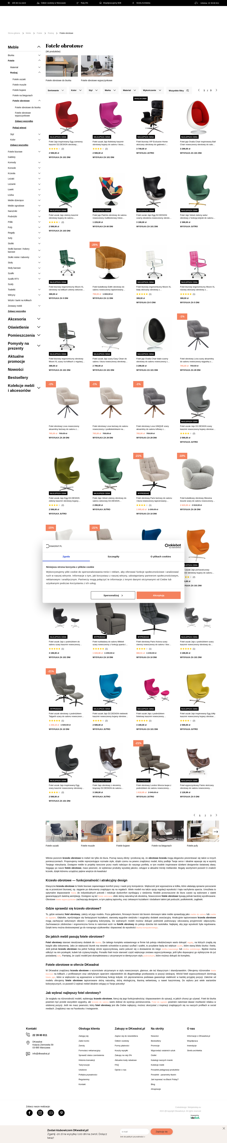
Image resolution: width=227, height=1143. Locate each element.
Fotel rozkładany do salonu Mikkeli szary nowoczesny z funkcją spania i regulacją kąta (109, 643)
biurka (98, 942)
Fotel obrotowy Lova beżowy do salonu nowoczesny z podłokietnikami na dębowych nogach (110, 428)
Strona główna (14, 33)
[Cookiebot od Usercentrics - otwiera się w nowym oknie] (167, 546)
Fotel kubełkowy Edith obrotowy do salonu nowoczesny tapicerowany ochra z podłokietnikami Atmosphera (109, 288)
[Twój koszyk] (213, 13)
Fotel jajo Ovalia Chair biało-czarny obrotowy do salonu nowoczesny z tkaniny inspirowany (152, 360)
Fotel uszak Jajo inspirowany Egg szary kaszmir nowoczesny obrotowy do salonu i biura (65, 787)
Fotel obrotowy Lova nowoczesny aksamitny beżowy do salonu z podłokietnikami (64, 428)
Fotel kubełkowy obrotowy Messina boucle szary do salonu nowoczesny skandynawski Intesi (196, 499)
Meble (32, 23)
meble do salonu (198, 914)
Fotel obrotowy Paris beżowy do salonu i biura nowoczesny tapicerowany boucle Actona (154, 499)
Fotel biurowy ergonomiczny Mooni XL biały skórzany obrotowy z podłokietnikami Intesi (153, 288)
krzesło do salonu (100, 1002)
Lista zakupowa (204, 11)
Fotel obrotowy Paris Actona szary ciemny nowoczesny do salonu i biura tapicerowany (153, 643)
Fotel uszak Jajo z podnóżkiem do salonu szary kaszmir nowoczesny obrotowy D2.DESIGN (64, 643)
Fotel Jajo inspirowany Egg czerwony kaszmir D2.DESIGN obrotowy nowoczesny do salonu (66, 143)
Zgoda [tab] (66, 556)
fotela (73, 893)
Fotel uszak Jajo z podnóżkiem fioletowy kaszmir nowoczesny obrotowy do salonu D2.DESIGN (151, 715)
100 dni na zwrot (17, 3)
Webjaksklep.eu (194, 1107)
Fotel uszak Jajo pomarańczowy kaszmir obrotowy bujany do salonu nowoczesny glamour (196, 571)
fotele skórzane (105, 896)
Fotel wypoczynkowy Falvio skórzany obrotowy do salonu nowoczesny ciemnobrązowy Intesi (197, 787)
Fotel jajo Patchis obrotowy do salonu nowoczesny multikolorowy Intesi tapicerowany (110, 216)
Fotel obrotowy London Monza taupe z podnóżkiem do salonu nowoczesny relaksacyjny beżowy (153, 787)
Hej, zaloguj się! (188, 13)
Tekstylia (159, 23)
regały (190, 942)
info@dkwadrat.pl (40, 1053)
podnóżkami (149, 956)
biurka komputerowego (147, 927)
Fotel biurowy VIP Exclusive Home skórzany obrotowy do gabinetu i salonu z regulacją (152, 143)
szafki (179, 946)
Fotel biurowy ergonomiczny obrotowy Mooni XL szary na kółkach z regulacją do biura (66, 360)
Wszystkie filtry (179, 90)
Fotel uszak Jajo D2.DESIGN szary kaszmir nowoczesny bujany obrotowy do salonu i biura (197, 428)
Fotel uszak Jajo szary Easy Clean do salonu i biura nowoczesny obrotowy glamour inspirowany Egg (110, 360)
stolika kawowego (170, 949)
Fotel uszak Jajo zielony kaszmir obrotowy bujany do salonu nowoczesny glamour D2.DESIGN (64, 216)
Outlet (193, 23)
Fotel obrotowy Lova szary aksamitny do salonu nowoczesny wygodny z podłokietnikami (197, 360)
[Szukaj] (143, 13)
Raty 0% (82, 3)
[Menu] (18, 25)
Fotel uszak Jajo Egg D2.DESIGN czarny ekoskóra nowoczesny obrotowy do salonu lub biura (154, 216)
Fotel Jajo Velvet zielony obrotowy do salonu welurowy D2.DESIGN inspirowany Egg (109, 499)
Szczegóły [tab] (113, 556)
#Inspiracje (35, 28)
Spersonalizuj (113, 595)
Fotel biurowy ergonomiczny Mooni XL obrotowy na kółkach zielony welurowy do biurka (66, 288)
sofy (59, 956)
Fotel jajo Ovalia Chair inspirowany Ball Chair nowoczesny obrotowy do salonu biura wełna (198, 143)
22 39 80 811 (213, 3)
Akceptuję (158, 595)
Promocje (208, 23)
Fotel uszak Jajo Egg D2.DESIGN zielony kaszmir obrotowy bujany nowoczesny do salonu (64, 499)
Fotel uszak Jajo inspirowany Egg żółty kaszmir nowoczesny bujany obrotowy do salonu (197, 715)
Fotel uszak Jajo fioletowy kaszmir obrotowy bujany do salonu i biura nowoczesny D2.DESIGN (108, 143)
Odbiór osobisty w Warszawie (51, 3)
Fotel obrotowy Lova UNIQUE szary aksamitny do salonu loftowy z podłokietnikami (152, 428)
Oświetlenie (177, 23)
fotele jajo (50, 977)
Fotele (39, 33)
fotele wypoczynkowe (66, 899)
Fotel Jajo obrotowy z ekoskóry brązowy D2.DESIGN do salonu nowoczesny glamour (107, 787)
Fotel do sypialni (159, 1002)
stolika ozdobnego (191, 949)
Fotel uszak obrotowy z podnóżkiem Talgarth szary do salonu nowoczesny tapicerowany (66, 715)
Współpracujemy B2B (110, 3)
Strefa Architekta (141, 3)
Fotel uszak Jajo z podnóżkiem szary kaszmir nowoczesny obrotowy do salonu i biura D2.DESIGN (197, 643)
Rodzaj (51, 33)
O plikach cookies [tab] (161, 556)
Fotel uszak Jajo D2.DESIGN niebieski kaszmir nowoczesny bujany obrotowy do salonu (110, 715)
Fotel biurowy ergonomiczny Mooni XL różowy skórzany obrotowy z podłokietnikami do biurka (197, 288)
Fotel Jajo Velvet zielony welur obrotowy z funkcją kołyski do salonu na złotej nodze (196, 216)
